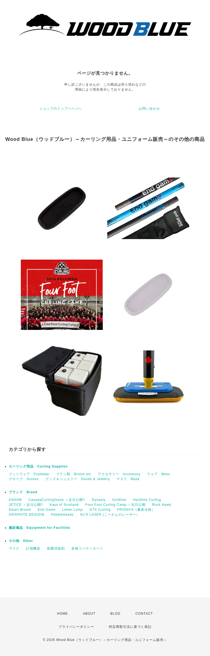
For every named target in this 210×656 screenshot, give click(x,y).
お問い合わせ (149, 109)
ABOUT (89, 614)
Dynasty (99, 500)
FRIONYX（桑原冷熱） (136, 510)
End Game (47, 510)
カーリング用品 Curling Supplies (38, 466)
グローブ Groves (24, 479)
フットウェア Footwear (29, 474)
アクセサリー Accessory (119, 474)
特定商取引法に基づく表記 (130, 627)
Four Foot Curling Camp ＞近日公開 (115, 505)
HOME (62, 614)
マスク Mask (128, 479)
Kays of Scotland (64, 505)
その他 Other (21, 541)
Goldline (119, 500)
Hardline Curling (147, 500)
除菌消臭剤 (56, 548)
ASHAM (15, 500)
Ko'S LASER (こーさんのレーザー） (110, 514)
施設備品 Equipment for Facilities (39, 528)
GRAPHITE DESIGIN (26, 514)
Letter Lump (72, 510)
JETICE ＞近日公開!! (26, 505)
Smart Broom (20, 510)
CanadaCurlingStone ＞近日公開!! (56, 500)
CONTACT (144, 614)
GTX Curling (99, 510)
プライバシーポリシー (76, 627)
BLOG (115, 614)
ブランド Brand (23, 492)
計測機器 (33, 548)
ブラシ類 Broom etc (73, 474)
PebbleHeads (62, 514)
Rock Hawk (161, 505)
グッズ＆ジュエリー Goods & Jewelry (77, 479)
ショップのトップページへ (60, 109)
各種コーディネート (87, 548)
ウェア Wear (158, 474)
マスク (14, 548)
